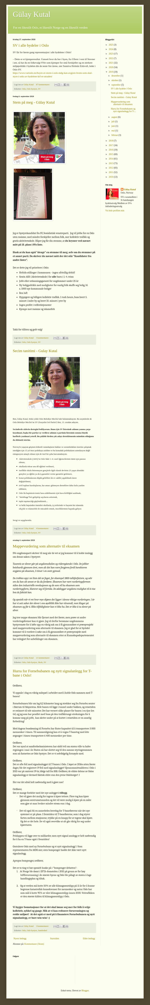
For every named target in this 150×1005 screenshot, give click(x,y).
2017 (111, 145)
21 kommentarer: (43, 658)
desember (115, 76)
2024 (111, 49)
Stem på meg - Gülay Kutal (34, 102)
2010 (111, 177)
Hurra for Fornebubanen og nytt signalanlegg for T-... (123, 110)
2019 (111, 72)
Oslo (24, 89)
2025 (111, 45)
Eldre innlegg (89, 938)
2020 (111, 67)
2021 (111, 63)
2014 (111, 159)
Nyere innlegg (20, 938)
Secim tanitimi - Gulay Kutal (35, 351)
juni (113, 126)
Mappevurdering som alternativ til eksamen (46, 546)
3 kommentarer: (42, 338)
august (114, 117)
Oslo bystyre (32, 89)
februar (114, 135)
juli (113, 121)
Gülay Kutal (31, 14)
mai (113, 130)
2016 (111, 150)
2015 (111, 154)
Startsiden (54, 938)
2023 (111, 54)
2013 (111, 163)
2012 (111, 168)
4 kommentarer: (42, 528)
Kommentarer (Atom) (34, 944)
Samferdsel (42, 930)
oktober (115, 80)
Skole (40, 662)
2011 (111, 172)
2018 (111, 140)
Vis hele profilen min (114, 210)
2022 (111, 58)
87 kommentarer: (43, 84)
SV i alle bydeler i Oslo (31, 45)
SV (39, 89)
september (116, 85)
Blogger (85, 990)
